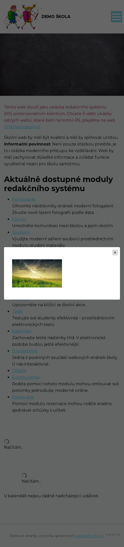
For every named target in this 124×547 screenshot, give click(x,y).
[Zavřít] (115, 253)
